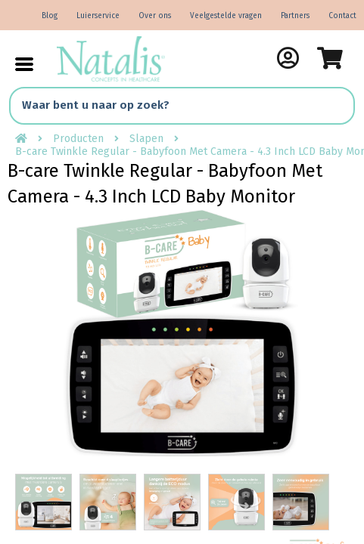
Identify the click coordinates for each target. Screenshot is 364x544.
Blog (50, 15)
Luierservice (98, 15)
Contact (342, 15)
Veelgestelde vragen (226, 15)
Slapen (146, 138)
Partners (295, 15)
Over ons (154, 15)
